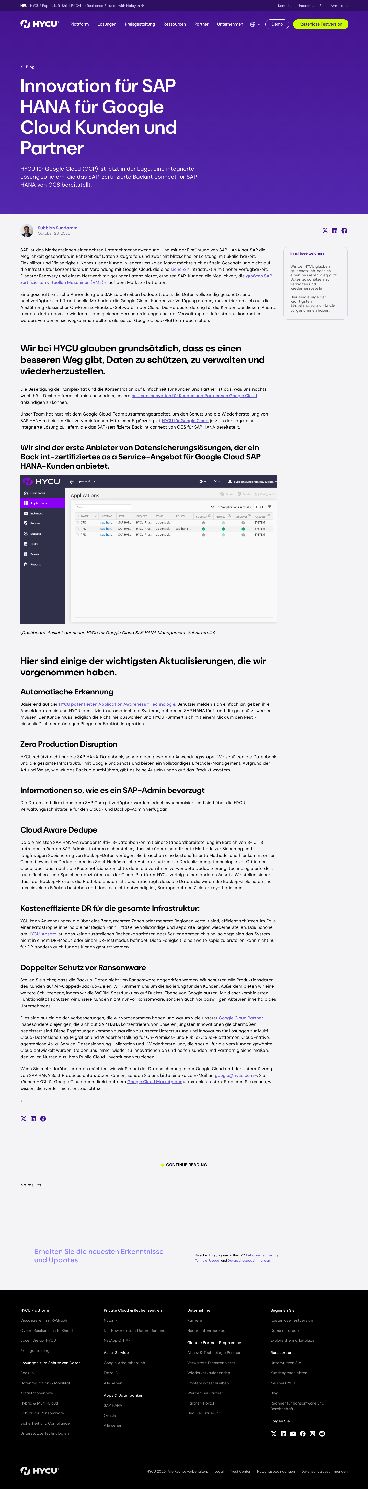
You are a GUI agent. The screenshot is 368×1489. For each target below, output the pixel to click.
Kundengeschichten (289, 1372)
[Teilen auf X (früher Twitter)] (325, 230)
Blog (27, 66)
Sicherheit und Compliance (45, 1423)
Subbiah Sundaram (57, 228)
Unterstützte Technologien (44, 1433)
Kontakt (284, 5)
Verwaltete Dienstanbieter (211, 1362)
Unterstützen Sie (310, 5)
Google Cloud (156, 1081)
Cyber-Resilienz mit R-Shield (46, 1330)
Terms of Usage (207, 1260)
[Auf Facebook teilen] (344, 230)
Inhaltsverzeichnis (307, 253)
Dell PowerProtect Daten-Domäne (134, 1330)
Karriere (194, 1320)
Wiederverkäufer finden (208, 1372)
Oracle (110, 1415)
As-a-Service (116, 1352)
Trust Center (240, 1471)
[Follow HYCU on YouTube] (293, 1434)
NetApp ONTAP (117, 1340)
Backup (27, 1372)
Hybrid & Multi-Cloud (39, 1403)
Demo (277, 24)
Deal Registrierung (204, 1413)
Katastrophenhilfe (36, 1393)
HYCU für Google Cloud (185, 420)
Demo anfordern (285, 1330)
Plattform (80, 24)
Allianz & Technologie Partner (214, 1352)
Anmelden (339, 5)
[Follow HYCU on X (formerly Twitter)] (274, 1434)
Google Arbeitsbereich (124, 1362)
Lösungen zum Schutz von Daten (50, 1362)
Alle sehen (113, 1383)
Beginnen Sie (283, 1310)
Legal (219, 1471)
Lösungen (107, 24)
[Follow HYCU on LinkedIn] (283, 1434)
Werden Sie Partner (205, 1393)
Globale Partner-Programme (214, 1342)
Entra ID (111, 1372)
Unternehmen (230, 24)
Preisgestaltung (140, 24)
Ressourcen (175, 24)
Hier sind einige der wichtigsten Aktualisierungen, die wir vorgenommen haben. (312, 304)
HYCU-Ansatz (42, 934)
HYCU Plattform (34, 1310)
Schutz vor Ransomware (42, 1413)
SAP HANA (113, 1405)
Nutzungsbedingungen (276, 1471)
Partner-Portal (200, 1403)
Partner (201, 24)
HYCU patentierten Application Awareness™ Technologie (117, 704)
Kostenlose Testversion (321, 24)
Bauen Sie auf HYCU (38, 1340)
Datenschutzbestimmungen (249, 1260)
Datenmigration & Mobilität (45, 1383)
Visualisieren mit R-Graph (43, 1320)
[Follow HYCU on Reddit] (322, 1434)
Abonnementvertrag (264, 1255)
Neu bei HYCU (283, 1383)
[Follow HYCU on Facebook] (303, 1434)
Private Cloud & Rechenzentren (133, 1310)
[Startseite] (39, 24)
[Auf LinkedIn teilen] (334, 230)
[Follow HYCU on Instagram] (312, 1434)
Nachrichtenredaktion (207, 1330)
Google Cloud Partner (241, 1018)
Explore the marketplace (293, 1340)
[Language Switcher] (255, 24)
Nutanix (110, 1320)
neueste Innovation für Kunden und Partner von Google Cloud (194, 395)
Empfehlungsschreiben (208, 1383)
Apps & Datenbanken (123, 1395)
